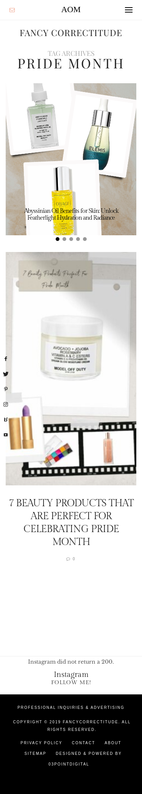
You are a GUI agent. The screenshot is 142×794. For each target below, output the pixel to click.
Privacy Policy (41, 743)
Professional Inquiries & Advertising (71, 707)
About (113, 743)
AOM (71, 9)
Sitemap (35, 753)
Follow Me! (71, 682)
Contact (83, 743)
